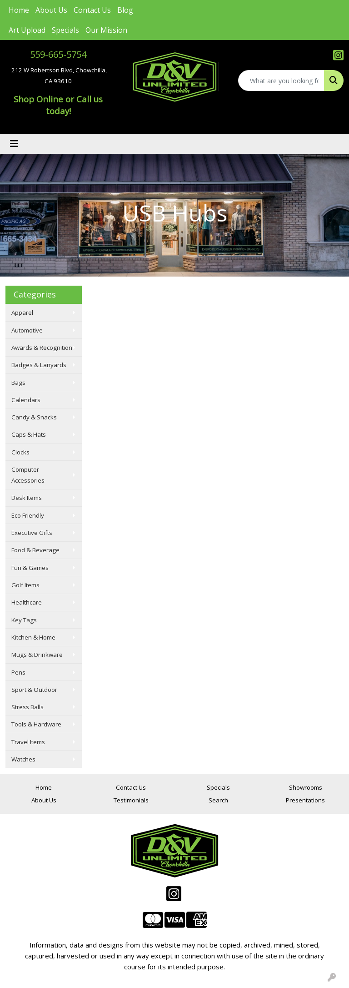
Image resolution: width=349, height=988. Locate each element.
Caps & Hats (28, 434)
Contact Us (92, 10)
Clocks (20, 452)
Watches (23, 759)
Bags (18, 382)
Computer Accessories (28, 474)
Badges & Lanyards (38, 365)
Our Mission (106, 30)
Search (218, 800)
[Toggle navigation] (14, 143)
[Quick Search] (281, 80)
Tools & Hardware (36, 724)
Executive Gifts (31, 533)
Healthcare (26, 602)
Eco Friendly (27, 515)
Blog (125, 10)
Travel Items (28, 742)
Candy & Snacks (34, 417)
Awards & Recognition (41, 347)
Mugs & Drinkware (37, 654)
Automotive (27, 330)
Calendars (25, 400)
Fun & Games (30, 568)
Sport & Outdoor (34, 690)
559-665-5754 (58, 54)
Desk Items (26, 498)
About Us (51, 10)
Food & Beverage (35, 550)
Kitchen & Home (33, 637)
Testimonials (131, 800)
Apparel (22, 312)
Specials (65, 30)
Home (19, 10)
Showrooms (305, 787)
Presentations (305, 800)
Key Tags (24, 620)
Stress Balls (27, 707)
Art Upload (27, 30)
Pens (18, 672)
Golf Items (25, 585)
